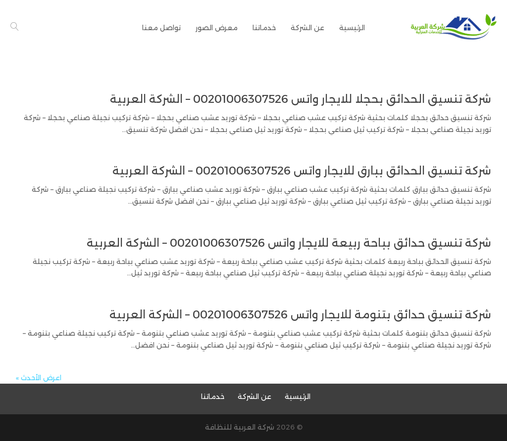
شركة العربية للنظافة (239, 427)
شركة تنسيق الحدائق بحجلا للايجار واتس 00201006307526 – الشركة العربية (300, 99)
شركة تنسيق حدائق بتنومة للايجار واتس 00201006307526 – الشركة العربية (300, 314)
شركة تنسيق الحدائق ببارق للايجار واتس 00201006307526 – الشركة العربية (301, 170)
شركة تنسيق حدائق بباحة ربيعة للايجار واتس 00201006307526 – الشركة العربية (289, 243)
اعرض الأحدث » (38, 377)
